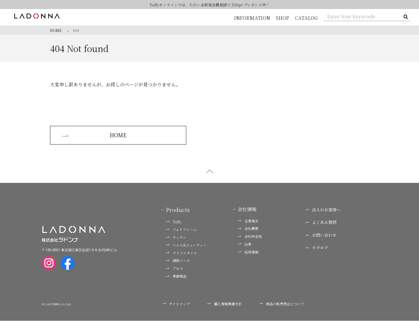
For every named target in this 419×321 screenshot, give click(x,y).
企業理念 (248, 221)
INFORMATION (253, 18)
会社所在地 (250, 236)
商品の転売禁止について (281, 303)
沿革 (244, 244)
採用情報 (248, 252)
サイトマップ (176, 303)
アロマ (174, 268)
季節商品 (176, 276)
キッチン (176, 237)
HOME (93, 135)
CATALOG (307, 18)
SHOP (283, 18)
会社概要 (248, 229)
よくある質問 (320, 222)
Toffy (174, 222)
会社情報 (247, 209)
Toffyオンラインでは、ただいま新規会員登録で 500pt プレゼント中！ (210, 5)
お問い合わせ (320, 235)
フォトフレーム (181, 229)
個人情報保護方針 (224, 303)
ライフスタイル (181, 253)
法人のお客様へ (322, 210)
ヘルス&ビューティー (186, 245)
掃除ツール (178, 260)
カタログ (316, 248)
